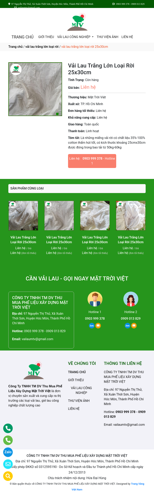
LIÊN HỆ (127, 37)
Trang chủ (15, 47)
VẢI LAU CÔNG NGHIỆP (74, 37)
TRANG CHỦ (22, 37)
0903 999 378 (92, 158)
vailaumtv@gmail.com (37, 339)
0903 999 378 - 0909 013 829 (44, 331)
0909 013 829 (131, 318)
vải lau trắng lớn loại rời (41, 47)
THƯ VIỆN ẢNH (107, 37)
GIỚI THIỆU (46, 37)
